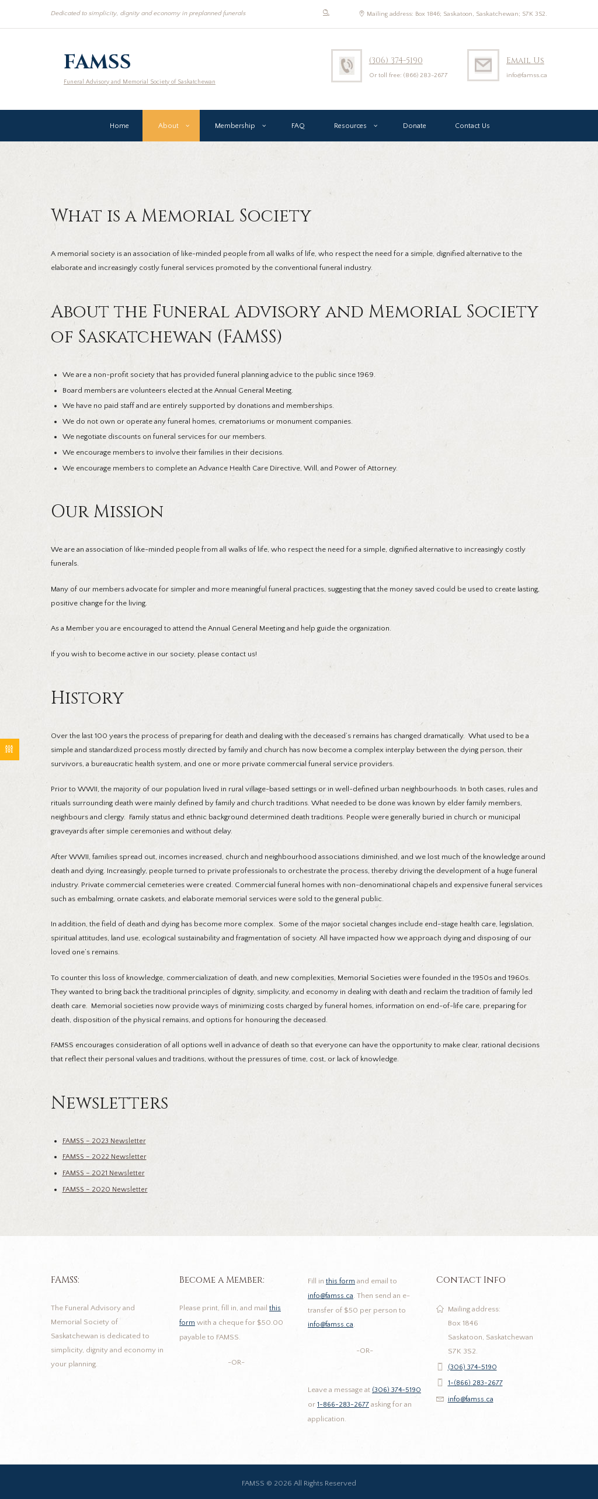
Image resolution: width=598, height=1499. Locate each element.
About (168, 129)
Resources (350, 129)
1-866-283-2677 (363, 1402)
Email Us (525, 60)
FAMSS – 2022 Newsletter (105, 1159)
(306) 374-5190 (398, 60)
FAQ (298, 129)
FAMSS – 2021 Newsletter (104, 1175)
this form (341, 1282)
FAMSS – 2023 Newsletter (105, 1144)
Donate (414, 129)
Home (119, 129)
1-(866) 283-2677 (477, 1383)
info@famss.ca (331, 1296)
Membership (235, 129)
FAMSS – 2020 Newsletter (106, 1190)
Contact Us (472, 129)
